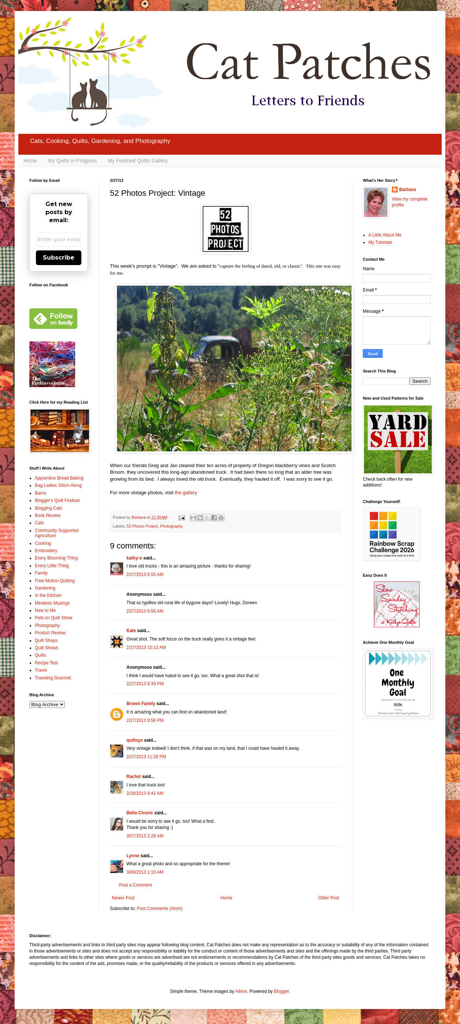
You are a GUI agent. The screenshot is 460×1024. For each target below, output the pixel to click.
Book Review (47, 515)
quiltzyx (134, 740)
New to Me (45, 610)
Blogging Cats (48, 508)
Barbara (407, 189)
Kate (131, 630)
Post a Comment (135, 885)
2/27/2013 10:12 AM (146, 647)
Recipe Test (46, 662)
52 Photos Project (142, 526)
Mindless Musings (52, 603)
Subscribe (58, 257)
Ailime (241, 991)
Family (41, 573)
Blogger (281, 991)
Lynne (132, 855)
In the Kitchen (48, 595)
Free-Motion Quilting (55, 580)
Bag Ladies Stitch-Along (58, 485)
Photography (171, 526)
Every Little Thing (52, 565)
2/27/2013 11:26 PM (146, 756)
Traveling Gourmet (53, 677)
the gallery (186, 492)
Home (30, 161)
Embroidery (46, 550)
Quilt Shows (46, 647)
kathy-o (134, 558)
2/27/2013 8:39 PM (144, 683)
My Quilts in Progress (72, 161)
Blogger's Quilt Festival (57, 500)
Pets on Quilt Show (53, 617)
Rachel (133, 776)
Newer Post (123, 897)
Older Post (328, 897)
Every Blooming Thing (56, 558)
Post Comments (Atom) (160, 908)
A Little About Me (384, 235)
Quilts (40, 655)
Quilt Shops (46, 640)
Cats (39, 522)
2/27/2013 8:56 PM (144, 720)
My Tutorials (380, 242)
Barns (40, 493)
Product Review (50, 632)
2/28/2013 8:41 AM (144, 793)
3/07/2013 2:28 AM (144, 835)
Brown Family (140, 703)
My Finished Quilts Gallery (138, 161)
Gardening (45, 588)
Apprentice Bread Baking (59, 478)
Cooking (43, 543)
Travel (41, 670)
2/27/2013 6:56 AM (144, 611)
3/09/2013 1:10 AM (144, 872)
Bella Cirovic (139, 812)
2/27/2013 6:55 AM (144, 574)
